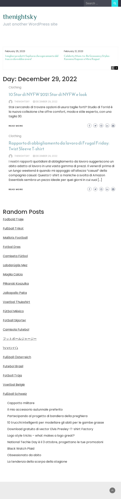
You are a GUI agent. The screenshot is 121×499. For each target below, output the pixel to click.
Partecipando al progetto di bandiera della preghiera (47, 416)
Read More (16, 125)
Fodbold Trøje (13, 219)
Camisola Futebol (16, 329)
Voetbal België (14, 384)
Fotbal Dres (12, 247)
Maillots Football (15, 237)
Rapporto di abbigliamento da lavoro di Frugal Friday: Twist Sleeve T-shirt (59, 146)
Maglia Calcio (13, 274)
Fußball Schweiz (15, 394)
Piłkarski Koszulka (16, 283)
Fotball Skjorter (14, 320)
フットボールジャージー (20, 338)
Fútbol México (13, 311)
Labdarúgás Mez (15, 265)
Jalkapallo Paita (15, 293)
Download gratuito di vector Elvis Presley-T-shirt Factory (50, 429)
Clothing (15, 87)
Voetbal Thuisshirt (16, 302)
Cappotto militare (21, 403)
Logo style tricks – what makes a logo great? (41, 435)
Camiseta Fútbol (15, 256)
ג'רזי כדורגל (10, 348)
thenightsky (20, 16)
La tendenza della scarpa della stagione (37, 461)
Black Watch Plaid (20, 448)
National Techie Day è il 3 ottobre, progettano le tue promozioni (55, 442)
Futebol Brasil (13, 366)
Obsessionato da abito (24, 455)
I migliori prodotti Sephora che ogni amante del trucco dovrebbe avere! (31, 57)
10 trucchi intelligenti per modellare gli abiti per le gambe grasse (55, 422)
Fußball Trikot (13, 228)
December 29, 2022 (46, 101)
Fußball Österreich (17, 357)
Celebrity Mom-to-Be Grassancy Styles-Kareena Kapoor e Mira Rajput (87, 57)
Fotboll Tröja (12, 375)
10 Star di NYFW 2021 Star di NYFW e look (48, 94)
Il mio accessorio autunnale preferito (35, 409)
